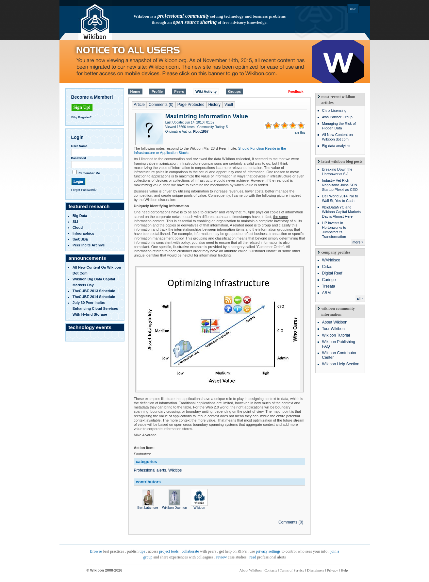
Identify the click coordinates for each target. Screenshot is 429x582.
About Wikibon (334, 322)
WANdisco (331, 260)
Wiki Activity (206, 91)
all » (360, 298)
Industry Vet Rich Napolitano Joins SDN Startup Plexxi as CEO (340, 184)
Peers (179, 91)
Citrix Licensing (334, 110)
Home (135, 91)
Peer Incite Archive (89, 245)
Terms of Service (292, 570)
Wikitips (175, 470)
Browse (96, 551)
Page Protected (191, 104)
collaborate (190, 551)
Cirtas (327, 266)
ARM (326, 293)
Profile (157, 91)
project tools (169, 551)
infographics (83, 233)
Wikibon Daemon (174, 505)
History (214, 104)
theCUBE (80, 239)
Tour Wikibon (333, 328)
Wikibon (199, 505)
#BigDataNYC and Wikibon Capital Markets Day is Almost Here (341, 211)
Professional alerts (150, 470)
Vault (228, 104)
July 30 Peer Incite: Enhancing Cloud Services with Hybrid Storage (95, 308)
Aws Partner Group (337, 117)
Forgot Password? (84, 189)
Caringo (329, 279)
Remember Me (89, 173)
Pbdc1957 (200, 131)
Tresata (328, 286)
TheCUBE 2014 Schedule (94, 297)
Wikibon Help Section (340, 364)
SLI (75, 222)
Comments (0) (161, 104)
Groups (234, 91)
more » (358, 242)
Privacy (332, 570)
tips (142, 551)
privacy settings (268, 551)
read (252, 557)
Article (139, 104)
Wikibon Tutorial (336, 335)
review (221, 557)
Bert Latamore (148, 505)
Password (78, 158)
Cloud (78, 227)
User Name (79, 146)
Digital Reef (332, 273)
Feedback (295, 91)
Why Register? (81, 117)
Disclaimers (315, 570)
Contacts (270, 570)
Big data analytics (336, 146)
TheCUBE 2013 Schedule (94, 291)
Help (344, 570)
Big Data (80, 216)
